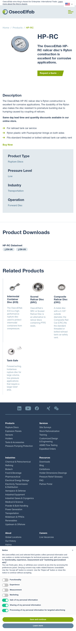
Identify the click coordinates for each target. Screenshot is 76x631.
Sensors (9, 435)
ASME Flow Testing (48, 445)
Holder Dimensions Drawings (53, 473)
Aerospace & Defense (15, 491)
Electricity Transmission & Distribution (16, 485)
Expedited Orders (47, 449)
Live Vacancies (46, 537)
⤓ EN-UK (9, 250)
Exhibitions (44, 470)
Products (18, 28)
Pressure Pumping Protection (19, 446)
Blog (41, 466)
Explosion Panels (13, 431)
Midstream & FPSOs (14, 517)
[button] (70, 12)
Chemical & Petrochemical (18, 462)
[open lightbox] (20, 44)
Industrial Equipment (15, 495)
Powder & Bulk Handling (16, 506)
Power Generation (13, 510)
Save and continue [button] (38, 619)
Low (10, 176)
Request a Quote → (49, 73)
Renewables (11, 521)
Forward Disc (15, 206)
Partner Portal (45, 484)
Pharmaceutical (12, 477)
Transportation (16, 191)
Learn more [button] (38, 626)
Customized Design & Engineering (48, 440)
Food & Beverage (13, 473)
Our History (10, 541)
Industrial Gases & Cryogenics (19, 499)
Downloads (44, 462)
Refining (9, 466)
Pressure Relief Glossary (51, 477)
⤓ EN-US (22, 250)
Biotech (9, 470)
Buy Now (8, 145)
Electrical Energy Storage (17, 481)
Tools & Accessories (14, 443)
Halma (8, 545)
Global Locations (13, 537)
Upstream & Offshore (15, 525)
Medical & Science (14, 502)
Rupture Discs (15, 162)
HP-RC (30, 28)
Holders (9, 439)
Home (6, 28)
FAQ (41, 481)
